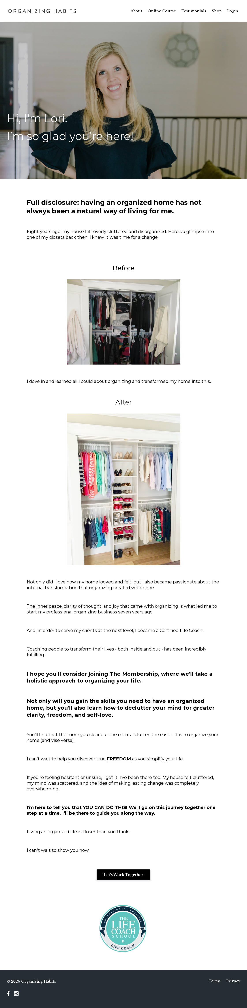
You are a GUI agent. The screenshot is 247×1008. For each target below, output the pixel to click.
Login (232, 11)
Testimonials (194, 11)
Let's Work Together (123, 875)
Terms (215, 981)
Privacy (233, 981)
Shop (217, 11)
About (136, 11)
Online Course (162, 11)
